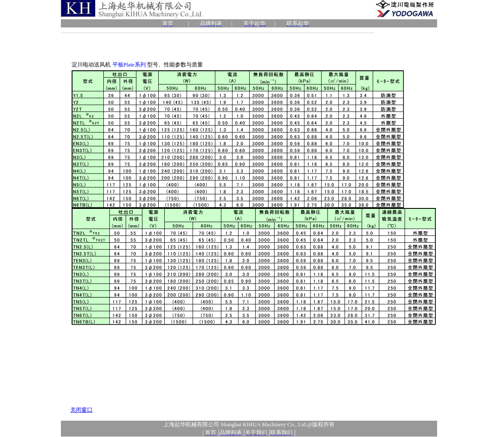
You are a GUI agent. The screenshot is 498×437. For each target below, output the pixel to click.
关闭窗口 (81, 410)
